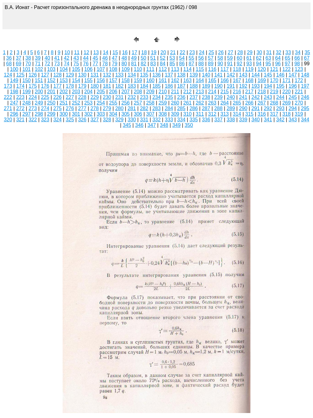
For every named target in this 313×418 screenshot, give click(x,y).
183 (132, 86)
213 (200, 91)
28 (240, 52)
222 (8, 97)
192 (243, 86)
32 (278, 52)
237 (193, 97)
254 (101, 102)
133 (119, 74)
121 (274, 69)
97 (287, 63)
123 (299, 69)
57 (211, 58)
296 (14, 114)
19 (153, 52)
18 (144, 52)
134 (132, 74)
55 (191, 58)
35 (307, 52)
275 (57, 108)
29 (250, 52)
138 (181, 74)
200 (39, 91)
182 (119, 86)
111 (150, 69)
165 (212, 80)
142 (231, 74)
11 (77, 52)
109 (125, 69)
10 (67, 52)
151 (39, 80)
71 (37, 63)
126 (33, 74)
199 (26, 91)
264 (225, 102)
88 (201, 63)
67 (307, 58)
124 (8, 74)
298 (39, 114)
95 (268, 63)
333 (169, 119)
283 (156, 108)
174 (20, 86)
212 (187, 91)
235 (169, 97)
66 (297, 58)
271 (8, 108)
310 (187, 114)
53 (172, 58)
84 (162, 63)
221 (299, 91)
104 (63, 69)
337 (218, 119)
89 (211, 63)
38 (28, 58)
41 (57, 58)
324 (57, 119)
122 (286, 69)
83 (153, 63)
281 (132, 108)
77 (95, 63)
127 (45, 74)
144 (255, 74)
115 (200, 69)
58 (220, 58)
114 (187, 69)
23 (192, 52)
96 (278, 63)
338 (231, 119)
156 (101, 80)
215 (225, 91)
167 (237, 80)
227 (70, 97)
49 (134, 58)
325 (70, 119)
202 (63, 91)
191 (231, 86)
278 (94, 108)
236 (181, 97)
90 (220, 63)
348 (164, 125)
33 (288, 52)
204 (88, 91)
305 (125, 114)
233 (144, 97)
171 (286, 80)
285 (181, 108)
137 (169, 74)
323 (45, 119)
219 (274, 91)
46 (105, 58)
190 (218, 86)
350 (189, 125)
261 (187, 102)
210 (163, 91)
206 (113, 91)
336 (206, 119)
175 (33, 86)
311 (200, 114)
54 (182, 58)
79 (114, 63)
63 (268, 58)
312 (212, 114)
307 (150, 114)
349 (176, 125)
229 (94, 97)
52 (162, 58)
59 (230, 58)
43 (76, 58)
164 (200, 80)
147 (292, 74)
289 (231, 108)
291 (255, 108)
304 (113, 114)
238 (206, 97)
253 (88, 102)
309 (175, 114)
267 (262, 102)
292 (268, 108)
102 (39, 69)
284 (169, 108)
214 (212, 91)
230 (107, 97)
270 (299, 102)
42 (66, 58)
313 (225, 114)
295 (305, 108)
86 (182, 63)
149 (14, 80)
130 (82, 74)
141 (218, 74)
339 (243, 119)
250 (51, 102)
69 (18, 63)
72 (47, 63)
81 (134, 63)
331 (144, 119)
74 (66, 63)
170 (274, 80)
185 (156, 86)
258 (150, 102)
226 (57, 97)
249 (39, 102)
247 (14, 102)
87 (191, 63)
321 (20, 119)
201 (51, 91)
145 (268, 74)
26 (221, 52)
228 (82, 97)
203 (76, 91)
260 (175, 102)
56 (201, 58)
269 (286, 102)
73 (57, 63)
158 (125, 80)
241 (243, 97)
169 (262, 80)
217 (249, 91)
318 (286, 114)
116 (212, 69)
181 (107, 86)
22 (182, 52)
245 (292, 97)
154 (76, 80)
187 (181, 86)
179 (82, 86)
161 (163, 80)
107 (101, 69)
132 (107, 74)
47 (114, 58)
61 (249, 58)
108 (113, 69)
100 (14, 69)
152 (51, 80)
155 (88, 80)
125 (20, 74)
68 (9, 63)
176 (45, 86)
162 (175, 80)
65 (287, 58)
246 (305, 97)
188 (193, 86)
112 (163, 69)
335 (193, 119)
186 (169, 86)
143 (243, 74)
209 (150, 91)
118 (237, 69)
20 (163, 52)
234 (156, 97)
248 (26, 102)
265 (237, 102)
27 (230, 52)
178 (70, 86)
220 (286, 91)
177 (57, 86)
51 (153, 58)
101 (26, 69)
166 (225, 80)
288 (218, 108)
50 (143, 58)
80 (124, 63)
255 (113, 102)
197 (305, 86)
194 (268, 86)
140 (206, 74)
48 (124, 58)
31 (269, 52)
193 (255, 86)
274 (45, 108)
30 (259, 52)
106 (88, 69)
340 (255, 119)
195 (280, 86)
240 (231, 97)
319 (299, 114)
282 (144, 108)
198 (14, 91)
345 (127, 125)
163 (187, 80)
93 (249, 63)
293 (280, 108)
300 (63, 114)
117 (225, 69)
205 (101, 91)
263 (212, 102)
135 (144, 74)
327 (94, 119)
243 (268, 97)
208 (138, 91)
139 (193, 74)
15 (115, 52)
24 (202, 52)
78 (105, 63)
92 (239, 63)
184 (144, 86)
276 (70, 108)
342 (280, 119)
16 (125, 52)
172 (299, 80)
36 (9, 58)
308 (163, 114)
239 (218, 97)
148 (305, 74)
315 (249, 114)
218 (262, 91)
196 (292, 86)
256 (125, 102)
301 (76, 114)
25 (211, 52)
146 (280, 74)
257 (138, 102)
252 (76, 102)
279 (107, 108)
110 (138, 69)
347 (152, 125)
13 (96, 52)
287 (206, 108)
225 (45, 97)
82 (143, 63)
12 (86, 52)
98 (297, 63)
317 (274, 114)
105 (76, 69)
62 (259, 58)
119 (249, 69)
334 (181, 119)
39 (37, 58)
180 (94, 86)
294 (292, 108)
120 (262, 69)
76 (86, 63)
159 (138, 80)
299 (51, 114)
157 (113, 80)
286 (193, 108)
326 (82, 119)
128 (57, 74)
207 (125, 91)
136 (156, 74)
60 (239, 58)
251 (63, 102)
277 (82, 108)
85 (172, 63)
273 (33, 108)
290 (243, 108)
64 (278, 58)
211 (175, 91)
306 (138, 114)
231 (119, 97)
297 (26, 114)
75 (76, 63)
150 (26, 80)
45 (95, 58)
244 (280, 97)
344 (305, 119)
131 (94, 74)
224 (33, 97)
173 (8, 86)
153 (63, 80)
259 (163, 102)
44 (86, 58)
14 (105, 52)
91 (230, 63)
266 (249, 102)
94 (259, 63)
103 (51, 69)
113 (175, 69)
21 (173, 52)
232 (132, 97)
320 (8, 119)
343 (292, 119)
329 (119, 119)
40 (47, 58)
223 (20, 97)
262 (200, 102)
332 (156, 119)
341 (268, 119)
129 (70, 74)
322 (33, 119)
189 (206, 86)
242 (255, 97)
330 (132, 119)
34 (298, 52)
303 (101, 114)
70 (28, 63)
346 (139, 125)
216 (237, 91)
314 (237, 114)
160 (150, 80)
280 (119, 108)
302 (88, 114)
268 (274, 102)
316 (262, 114)
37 (18, 58)
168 (249, 80)
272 (20, 108)
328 (107, 119)
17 (134, 52)
